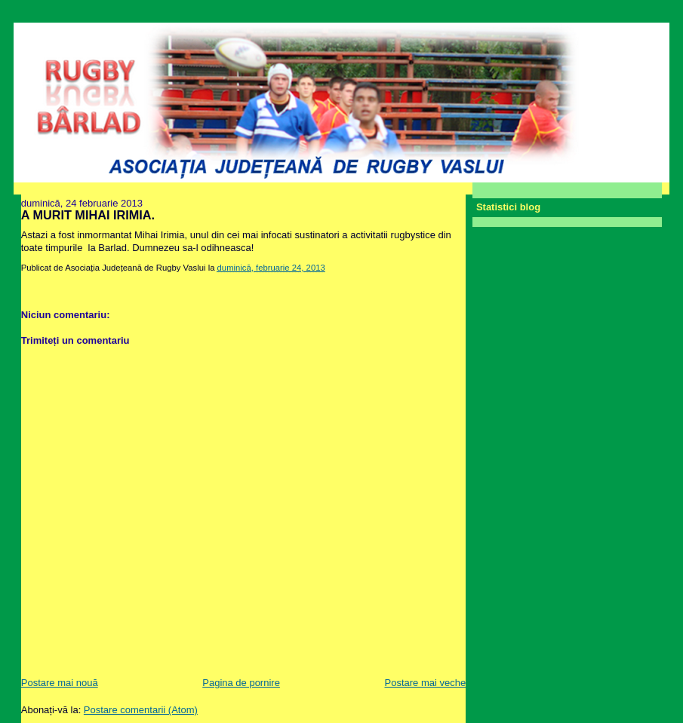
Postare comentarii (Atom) (141, 709)
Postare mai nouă (59, 682)
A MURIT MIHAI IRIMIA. (88, 215)
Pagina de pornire (241, 682)
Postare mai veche (425, 682)
